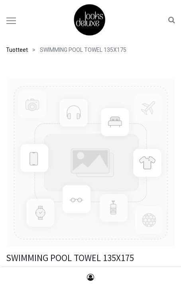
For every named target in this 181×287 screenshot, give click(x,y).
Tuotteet (17, 50)
